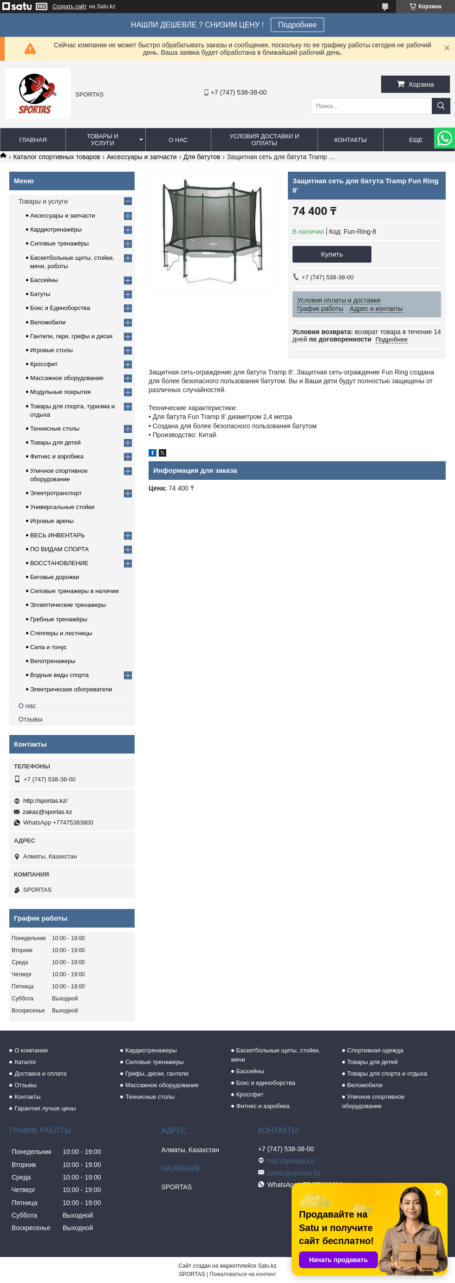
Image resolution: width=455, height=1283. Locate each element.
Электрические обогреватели (71, 689)
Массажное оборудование (67, 377)
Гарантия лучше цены (45, 1108)
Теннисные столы (54, 428)
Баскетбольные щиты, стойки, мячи (275, 1055)
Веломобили (47, 322)
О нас (178, 139)
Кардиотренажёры (56, 229)
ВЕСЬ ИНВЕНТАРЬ (57, 535)
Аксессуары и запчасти (142, 157)
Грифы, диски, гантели (156, 1073)
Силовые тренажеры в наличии (74, 590)
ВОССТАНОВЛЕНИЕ (59, 563)
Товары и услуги (102, 140)
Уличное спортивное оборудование (373, 1101)
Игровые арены (52, 520)
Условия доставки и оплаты (264, 140)
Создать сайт (69, 6)
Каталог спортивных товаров (56, 157)
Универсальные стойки (62, 506)
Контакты (350, 139)
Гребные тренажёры (58, 619)
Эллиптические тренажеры (68, 604)
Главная (33, 139)
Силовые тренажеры (154, 1061)
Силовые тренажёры (59, 243)
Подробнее (297, 25)
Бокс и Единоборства (60, 307)
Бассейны (44, 280)
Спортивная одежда (375, 1050)
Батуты (40, 293)
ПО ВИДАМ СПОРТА (59, 549)
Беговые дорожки (54, 577)
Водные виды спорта (59, 674)
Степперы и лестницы (61, 633)
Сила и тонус (48, 647)
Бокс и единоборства (265, 1082)
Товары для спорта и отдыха (387, 1073)
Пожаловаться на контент (242, 1274)
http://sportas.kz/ (45, 800)
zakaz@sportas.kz (47, 811)
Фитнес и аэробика (57, 456)
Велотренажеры (52, 661)
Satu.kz (267, 1266)
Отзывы (30, 719)
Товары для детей (55, 442)
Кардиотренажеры (151, 1050)
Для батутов (201, 157)
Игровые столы (51, 350)
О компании (31, 1050)
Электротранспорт (56, 493)
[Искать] (441, 106)
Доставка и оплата (40, 1073)
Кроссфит (44, 364)
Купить (332, 254)
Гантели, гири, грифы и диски (71, 336)
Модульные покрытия (60, 391)
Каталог (25, 1061)
